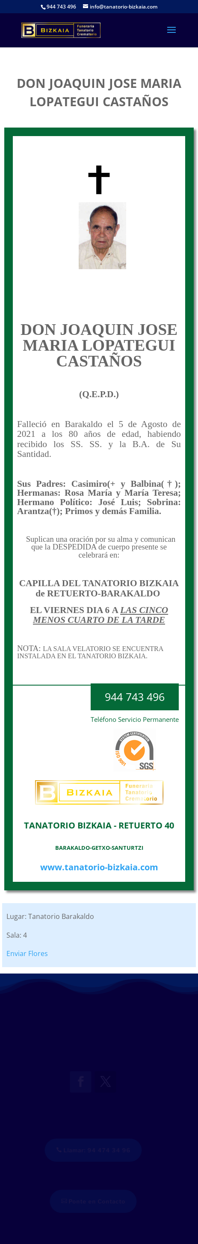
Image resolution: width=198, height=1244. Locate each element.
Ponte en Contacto (96, 1201)
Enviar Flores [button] (27, 953)
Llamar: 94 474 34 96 (96, 1150)
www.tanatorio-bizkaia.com (99, 867)
